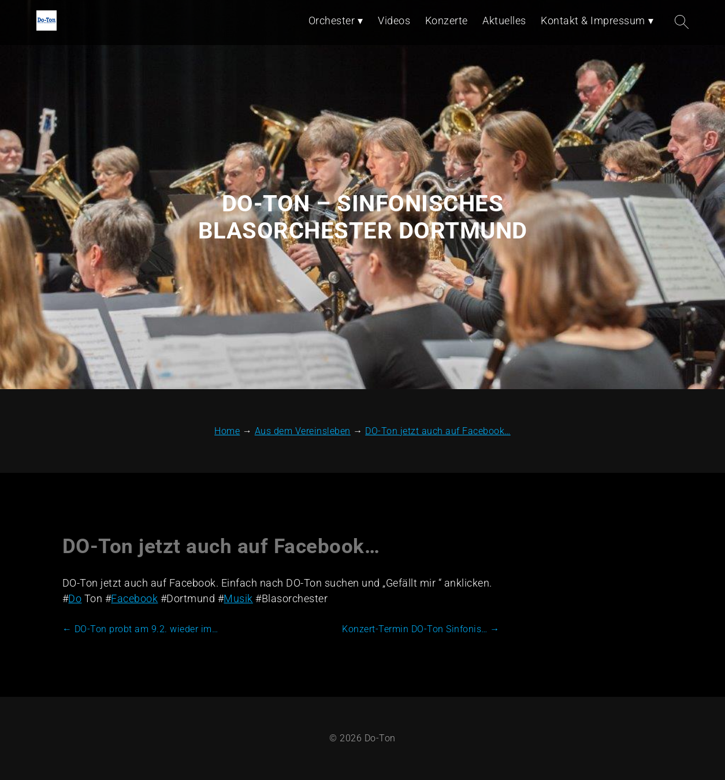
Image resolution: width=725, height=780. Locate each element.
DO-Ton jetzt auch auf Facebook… (221, 546)
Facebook (134, 598)
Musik (238, 598)
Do (74, 598)
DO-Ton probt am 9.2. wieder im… (140, 629)
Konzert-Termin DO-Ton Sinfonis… (421, 629)
